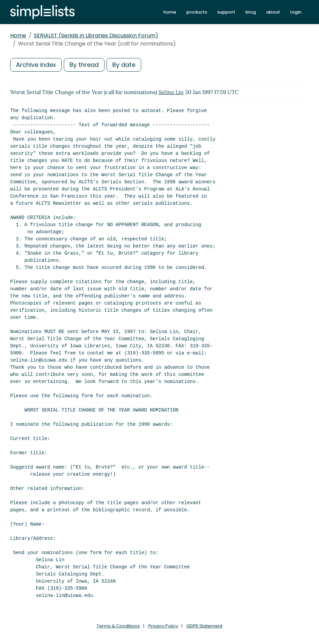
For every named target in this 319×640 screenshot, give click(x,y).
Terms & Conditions (118, 626)
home (169, 12)
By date (123, 64)
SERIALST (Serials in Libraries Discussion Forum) (96, 35)
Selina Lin (171, 92)
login (295, 12)
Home (18, 35)
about (273, 12)
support (226, 12)
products (196, 12)
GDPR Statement (204, 626)
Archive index (36, 64)
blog (250, 12)
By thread (84, 64)
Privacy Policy (163, 626)
